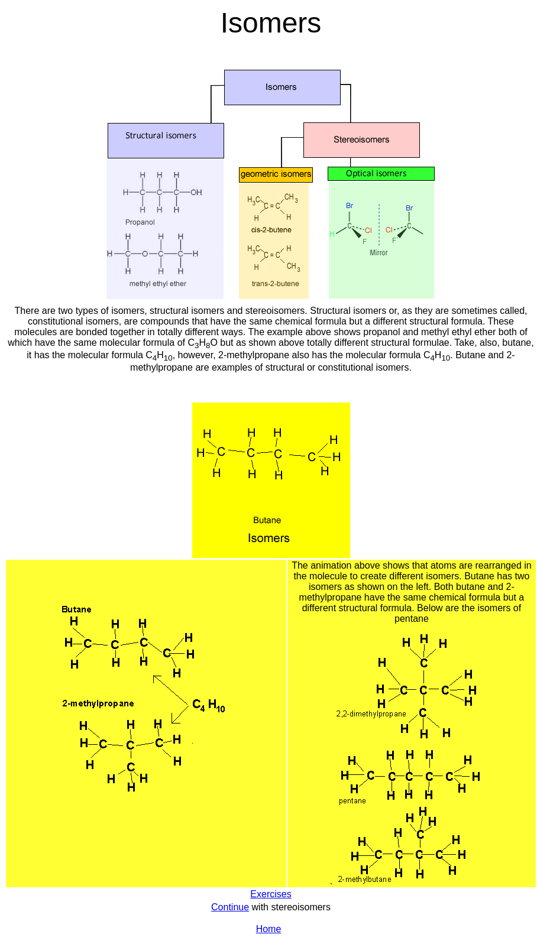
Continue (230, 907)
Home (269, 929)
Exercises (270, 894)
